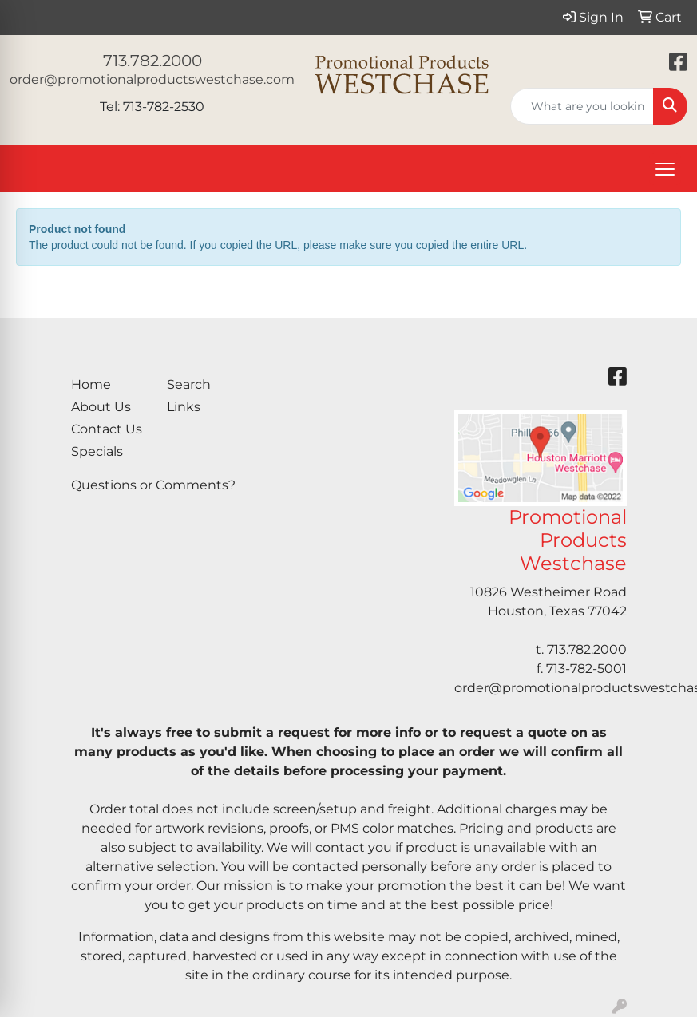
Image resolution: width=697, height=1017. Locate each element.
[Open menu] (665, 169)
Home (91, 384)
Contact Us (106, 429)
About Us (101, 406)
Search (189, 384)
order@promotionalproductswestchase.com (152, 79)
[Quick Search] (582, 106)
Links (183, 406)
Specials (97, 451)
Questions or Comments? (153, 485)
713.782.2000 (152, 60)
